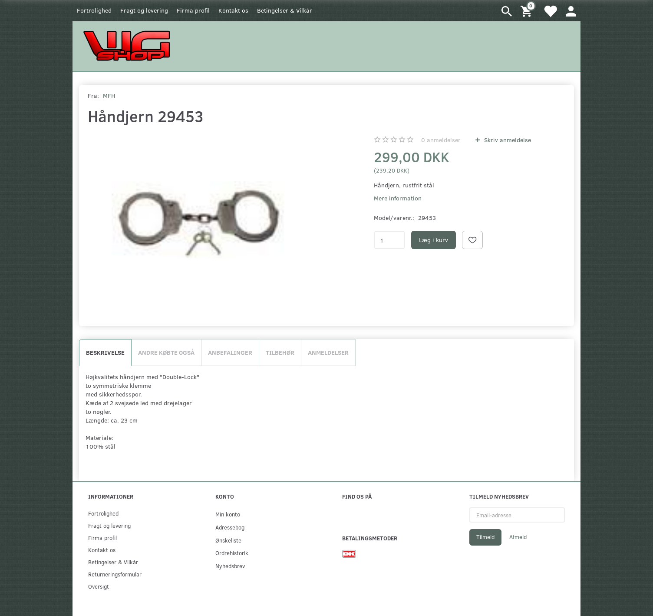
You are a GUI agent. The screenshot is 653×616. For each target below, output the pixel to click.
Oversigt (98, 586)
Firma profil (193, 10)
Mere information (398, 198)
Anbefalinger (230, 352)
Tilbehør (280, 352)
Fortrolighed (94, 10)
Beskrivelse (105, 352)
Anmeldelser (328, 352)
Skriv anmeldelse (506, 140)
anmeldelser (441, 140)
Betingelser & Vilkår (284, 10)
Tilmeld (485, 537)
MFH (109, 95)
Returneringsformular (115, 574)
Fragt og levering (144, 10)
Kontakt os (233, 10)
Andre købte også (166, 352)
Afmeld (518, 537)
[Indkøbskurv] (527, 10)
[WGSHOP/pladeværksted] (129, 45)
